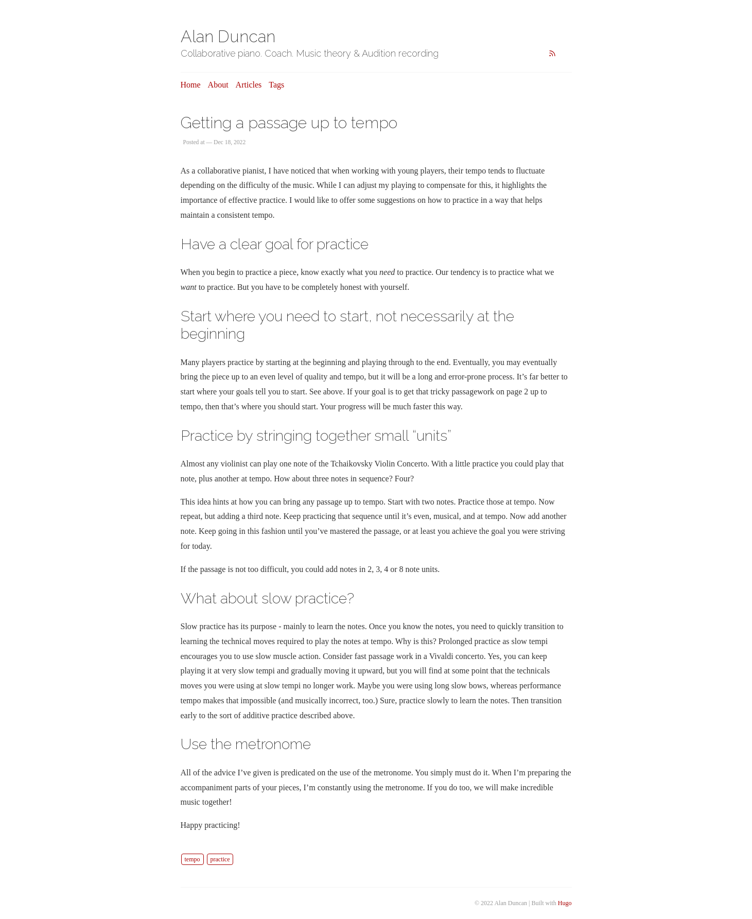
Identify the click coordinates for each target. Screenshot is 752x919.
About (218, 84)
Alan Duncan (228, 36)
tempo (192, 859)
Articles (249, 84)
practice (220, 859)
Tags (276, 84)
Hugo (565, 903)
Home (191, 84)
